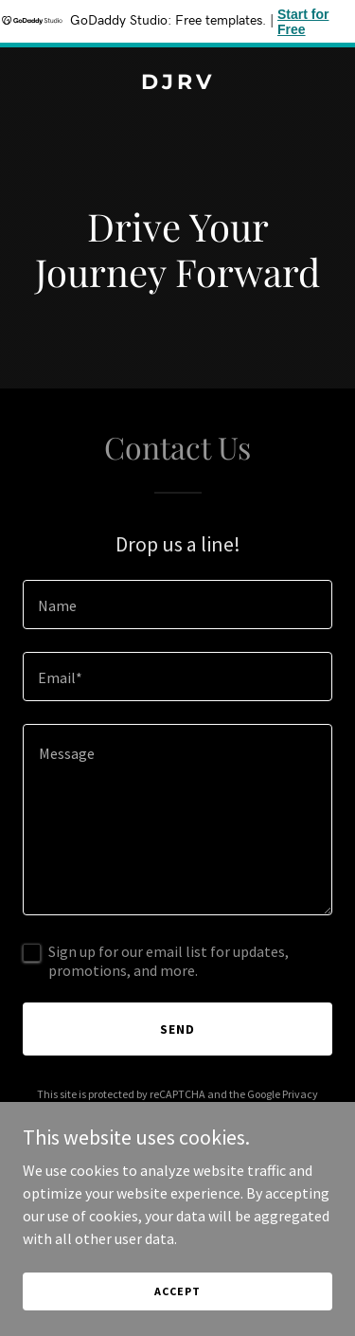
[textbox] (177, 604)
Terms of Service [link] (188, 1111)
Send (177, 1029)
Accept (177, 1304)
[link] (177, 83)
